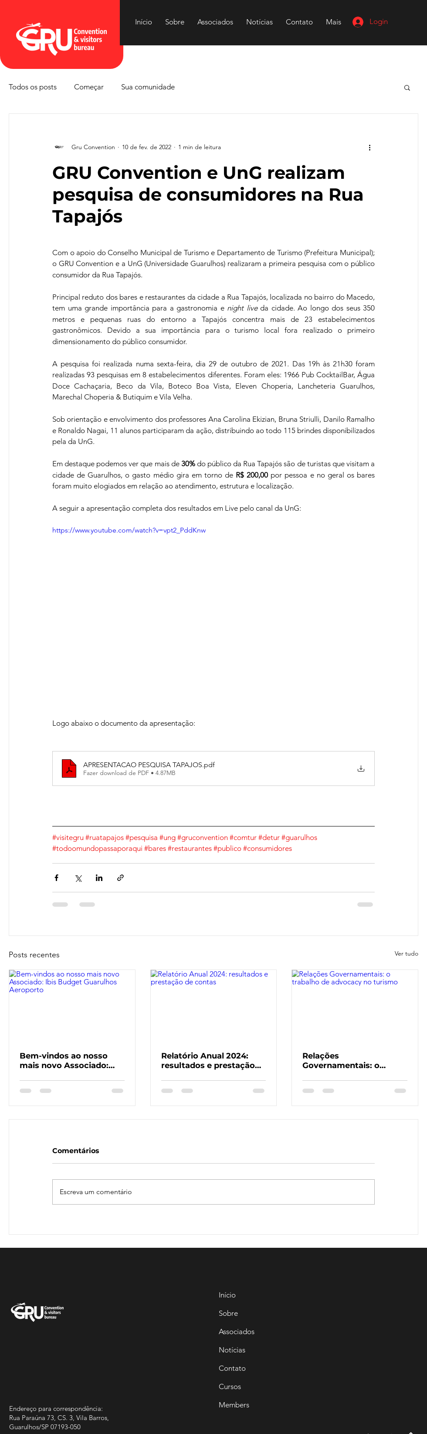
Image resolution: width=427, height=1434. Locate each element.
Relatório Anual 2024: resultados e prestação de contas (208, 1060)
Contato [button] (232, 1368)
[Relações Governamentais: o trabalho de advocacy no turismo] (355, 1005)
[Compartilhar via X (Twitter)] (78, 878)
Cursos (230, 1386)
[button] (299, 22)
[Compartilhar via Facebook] (56, 878)
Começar (89, 86)
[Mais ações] (369, 147)
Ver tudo (406, 953)
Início (227, 1295)
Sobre (228, 1313)
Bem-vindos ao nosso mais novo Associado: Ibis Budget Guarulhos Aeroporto (65, 1060)
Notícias (232, 1349)
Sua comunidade (148, 86)
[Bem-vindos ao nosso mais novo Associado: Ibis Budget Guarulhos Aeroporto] (72, 1005)
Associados (236, 1331)
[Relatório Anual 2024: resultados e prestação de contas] (214, 1005)
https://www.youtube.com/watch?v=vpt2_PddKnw (129, 530)
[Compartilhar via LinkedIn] (99, 878)
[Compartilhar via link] (120, 878)
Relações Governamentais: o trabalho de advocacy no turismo (352, 1060)
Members (234, 1404)
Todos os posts (33, 86)
